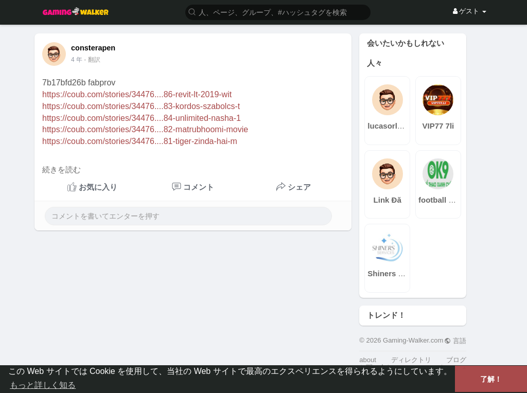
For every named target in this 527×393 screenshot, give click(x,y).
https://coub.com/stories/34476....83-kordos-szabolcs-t (141, 106)
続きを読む (61, 170)
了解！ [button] (491, 379)
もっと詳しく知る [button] (43, 385)
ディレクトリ (411, 359)
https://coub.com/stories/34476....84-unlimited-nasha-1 (141, 118)
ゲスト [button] (469, 11)
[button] (278, 11)
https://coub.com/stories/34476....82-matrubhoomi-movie (145, 129)
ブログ (456, 359)
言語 (455, 340)
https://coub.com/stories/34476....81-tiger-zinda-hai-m (139, 141)
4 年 (76, 59)
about (367, 359)
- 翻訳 (92, 59)
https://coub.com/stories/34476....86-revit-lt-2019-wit (137, 94)
